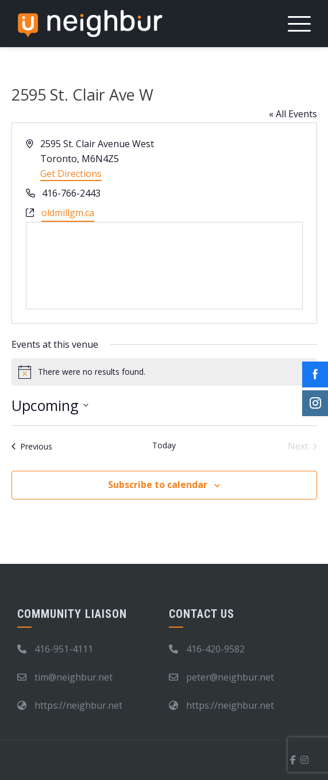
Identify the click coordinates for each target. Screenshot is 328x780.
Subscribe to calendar (157, 484)
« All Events (293, 113)
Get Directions (71, 173)
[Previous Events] (31, 446)
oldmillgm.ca (67, 212)
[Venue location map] (164, 265)
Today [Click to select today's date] (164, 445)
